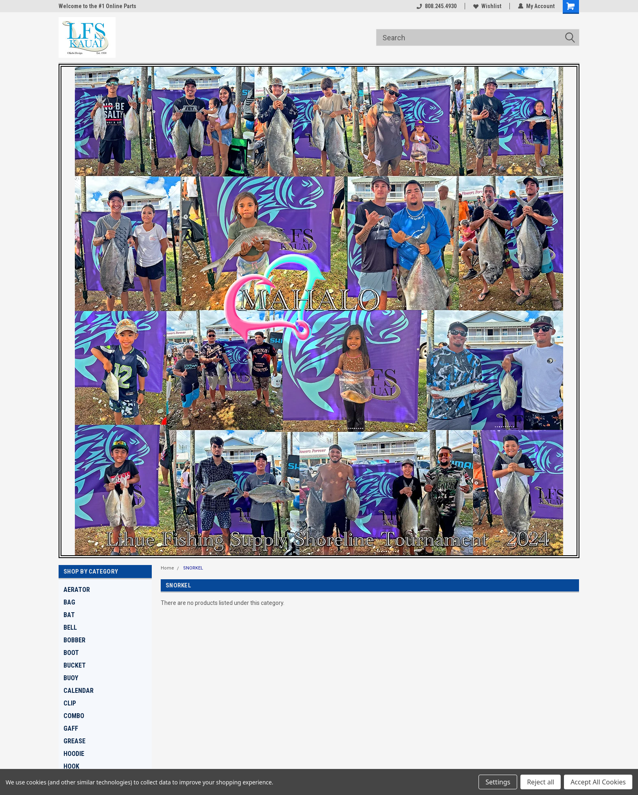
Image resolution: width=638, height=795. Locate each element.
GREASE (74, 741)
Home (167, 568)
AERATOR (76, 590)
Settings (497, 781)
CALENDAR (78, 690)
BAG (69, 602)
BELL (70, 627)
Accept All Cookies (598, 781)
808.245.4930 (437, 6)
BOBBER (74, 640)
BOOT (71, 653)
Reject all (540, 781)
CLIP (69, 703)
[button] (319, 311)
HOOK (71, 766)
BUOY (70, 678)
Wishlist (487, 6)
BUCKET (74, 665)
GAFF (70, 728)
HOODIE (73, 754)
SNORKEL (193, 568)
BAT (69, 615)
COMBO (73, 716)
